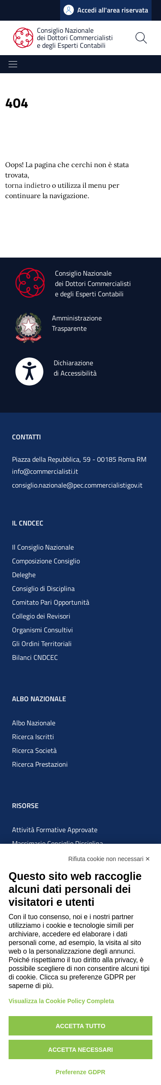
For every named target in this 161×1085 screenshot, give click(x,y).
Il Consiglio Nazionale (43, 547)
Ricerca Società (34, 750)
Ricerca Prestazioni (40, 764)
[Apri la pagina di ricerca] (141, 38)
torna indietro (27, 185)
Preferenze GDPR (81, 1072)
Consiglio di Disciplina (43, 588)
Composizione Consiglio (46, 561)
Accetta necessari (80, 1049)
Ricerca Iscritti (33, 736)
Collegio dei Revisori (41, 616)
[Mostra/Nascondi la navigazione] (13, 64)
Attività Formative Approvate (54, 829)
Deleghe (24, 574)
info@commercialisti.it (45, 471)
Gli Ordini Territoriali (42, 643)
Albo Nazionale (33, 723)
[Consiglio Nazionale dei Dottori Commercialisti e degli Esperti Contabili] (68, 38)
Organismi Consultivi (42, 630)
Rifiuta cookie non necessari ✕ (109, 858)
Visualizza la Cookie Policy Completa (61, 1001)
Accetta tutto (81, 1026)
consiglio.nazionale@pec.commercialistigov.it (77, 485)
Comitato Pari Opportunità (50, 602)
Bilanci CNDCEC (35, 657)
